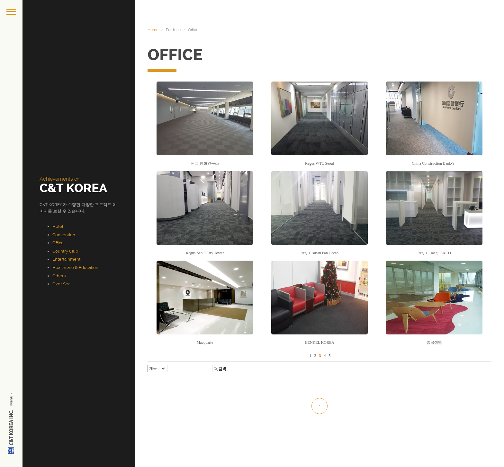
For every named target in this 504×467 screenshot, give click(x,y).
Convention (63, 234)
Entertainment (66, 259)
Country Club (65, 251)
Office (58, 242)
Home (153, 30)
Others (59, 275)
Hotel (57, 226)
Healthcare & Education (75, 267)
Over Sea (61, 283)
